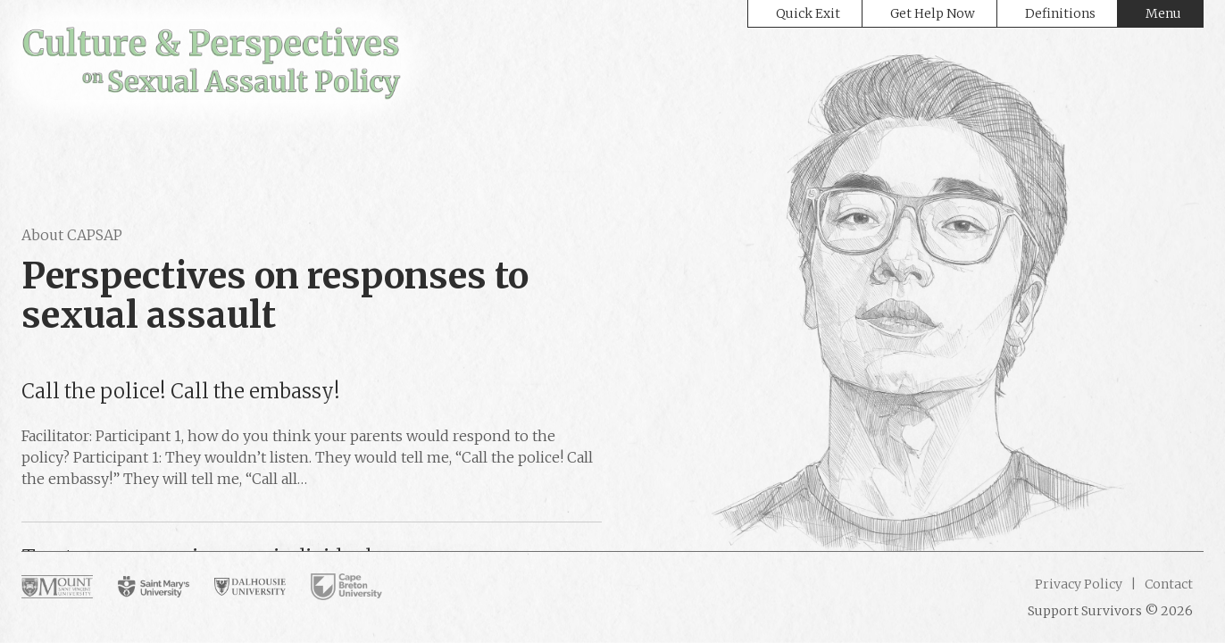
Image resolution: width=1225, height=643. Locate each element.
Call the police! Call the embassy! (180, 391)
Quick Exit (808, 13)
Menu (1163, 13)
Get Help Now (932, 13)
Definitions (1060, 13)
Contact (1167, 584)
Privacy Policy (1078, 584)
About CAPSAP (71, 235)
